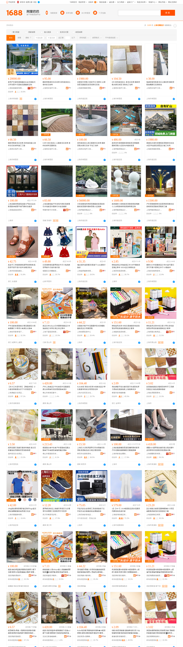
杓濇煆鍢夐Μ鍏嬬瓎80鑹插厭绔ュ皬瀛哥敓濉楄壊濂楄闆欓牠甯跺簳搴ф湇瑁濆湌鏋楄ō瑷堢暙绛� (160, 571)
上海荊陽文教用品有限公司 (154, 332)
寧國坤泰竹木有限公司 (50, 210)
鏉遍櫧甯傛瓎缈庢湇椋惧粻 (120, 636)
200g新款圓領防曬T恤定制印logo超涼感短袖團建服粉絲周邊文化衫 (22, 510)
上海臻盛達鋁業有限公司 (16, 210)
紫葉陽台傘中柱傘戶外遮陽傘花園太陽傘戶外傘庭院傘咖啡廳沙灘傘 (56, 449)
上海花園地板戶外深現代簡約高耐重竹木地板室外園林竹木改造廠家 (56, 205)
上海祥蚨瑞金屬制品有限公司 (120, 454)
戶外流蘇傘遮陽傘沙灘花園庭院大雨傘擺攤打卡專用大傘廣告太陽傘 (21, 327)
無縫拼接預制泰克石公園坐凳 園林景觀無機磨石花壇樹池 (160, 83)
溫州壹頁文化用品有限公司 (16, 454)
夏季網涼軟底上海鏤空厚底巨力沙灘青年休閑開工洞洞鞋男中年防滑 (56, 510)
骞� (34, 575)
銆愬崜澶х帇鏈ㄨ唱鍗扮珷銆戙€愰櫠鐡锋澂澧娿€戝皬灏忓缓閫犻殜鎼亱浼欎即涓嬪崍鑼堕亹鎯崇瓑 (21, 631)
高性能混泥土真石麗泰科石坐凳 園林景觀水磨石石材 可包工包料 (91, 144)
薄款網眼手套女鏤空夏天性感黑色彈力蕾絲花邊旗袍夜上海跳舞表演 (125, 388)
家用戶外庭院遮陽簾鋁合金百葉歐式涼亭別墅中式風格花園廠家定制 (21, 83)
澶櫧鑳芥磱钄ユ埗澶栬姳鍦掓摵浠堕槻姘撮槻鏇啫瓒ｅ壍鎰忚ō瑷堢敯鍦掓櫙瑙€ (91, 571)
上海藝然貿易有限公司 (120, 332)
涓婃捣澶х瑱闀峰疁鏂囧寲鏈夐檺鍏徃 (85, 636)
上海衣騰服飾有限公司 (16, 515)
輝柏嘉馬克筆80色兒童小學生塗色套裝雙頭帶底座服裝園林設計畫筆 (160, 327)
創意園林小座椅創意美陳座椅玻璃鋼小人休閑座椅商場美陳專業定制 (125, 205)
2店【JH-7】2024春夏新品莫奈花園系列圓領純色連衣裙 (126, 510)
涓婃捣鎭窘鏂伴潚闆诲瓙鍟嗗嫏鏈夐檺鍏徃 (16, 576)
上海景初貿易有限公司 (120, 271)
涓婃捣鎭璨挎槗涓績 (85, 576)
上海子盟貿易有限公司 (50, 332)
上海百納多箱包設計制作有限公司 (85, 515)
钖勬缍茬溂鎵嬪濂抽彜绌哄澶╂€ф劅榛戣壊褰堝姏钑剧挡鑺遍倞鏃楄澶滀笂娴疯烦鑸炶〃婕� (126, 631)
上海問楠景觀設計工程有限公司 (120, 149)
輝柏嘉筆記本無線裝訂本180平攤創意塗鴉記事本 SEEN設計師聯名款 (126, 266)
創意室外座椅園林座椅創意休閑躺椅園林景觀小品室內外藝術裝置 (125, 144)
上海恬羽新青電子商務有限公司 (16, 332)
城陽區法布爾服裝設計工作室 (50, 271)
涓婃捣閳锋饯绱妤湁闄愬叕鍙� (154, 636)
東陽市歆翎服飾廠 (119, 393)
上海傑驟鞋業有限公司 (154, 454)
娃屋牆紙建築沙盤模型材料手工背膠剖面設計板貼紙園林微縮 (160, 388)
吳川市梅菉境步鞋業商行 (50, 515)
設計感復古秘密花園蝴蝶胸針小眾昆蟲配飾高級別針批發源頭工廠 (160, 510)
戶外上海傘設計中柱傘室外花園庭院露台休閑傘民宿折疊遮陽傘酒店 (56, 388)
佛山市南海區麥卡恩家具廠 (50, 393)
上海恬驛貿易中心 (84, 332)
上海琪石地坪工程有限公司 (50, 88)
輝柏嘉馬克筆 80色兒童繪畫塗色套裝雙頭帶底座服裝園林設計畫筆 (126, 327)
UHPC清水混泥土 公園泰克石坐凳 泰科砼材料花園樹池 (56, 144)
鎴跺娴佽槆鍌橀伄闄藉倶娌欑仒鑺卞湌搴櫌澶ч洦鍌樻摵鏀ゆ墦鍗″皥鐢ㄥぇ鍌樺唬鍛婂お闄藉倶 (22, 571)
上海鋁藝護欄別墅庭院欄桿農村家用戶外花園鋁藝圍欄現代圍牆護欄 (125, 449)
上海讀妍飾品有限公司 (154, 515)
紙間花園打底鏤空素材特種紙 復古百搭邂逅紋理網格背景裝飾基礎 (22, 449)
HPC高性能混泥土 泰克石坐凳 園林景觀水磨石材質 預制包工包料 (126, 83)
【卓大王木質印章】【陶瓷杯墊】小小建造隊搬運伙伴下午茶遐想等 (21, 388)
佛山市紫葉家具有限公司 (50, 454)
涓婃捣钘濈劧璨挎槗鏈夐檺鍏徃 (120, 576)
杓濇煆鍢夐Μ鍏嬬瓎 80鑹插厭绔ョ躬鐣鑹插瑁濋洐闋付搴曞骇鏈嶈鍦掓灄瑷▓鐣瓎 (126, 571)
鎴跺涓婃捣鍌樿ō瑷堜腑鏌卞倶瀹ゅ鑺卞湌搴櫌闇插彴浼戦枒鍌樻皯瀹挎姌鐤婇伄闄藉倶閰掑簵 (57, 631)
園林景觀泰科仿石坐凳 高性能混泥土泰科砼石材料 (56, 83)
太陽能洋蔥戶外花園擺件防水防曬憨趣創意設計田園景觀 (91, 327)
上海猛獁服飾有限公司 (85, 271)
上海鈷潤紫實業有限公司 (154, 393)
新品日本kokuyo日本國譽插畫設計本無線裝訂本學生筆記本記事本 (56, 327)
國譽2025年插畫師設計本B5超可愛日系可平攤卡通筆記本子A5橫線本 (160, 266)
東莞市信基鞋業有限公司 (85, 454)
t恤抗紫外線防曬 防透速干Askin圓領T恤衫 (91, 266)
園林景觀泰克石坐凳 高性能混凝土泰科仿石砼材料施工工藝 (22, 144)
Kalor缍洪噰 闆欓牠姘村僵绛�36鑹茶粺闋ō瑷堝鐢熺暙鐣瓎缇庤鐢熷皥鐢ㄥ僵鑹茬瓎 (91, 631)
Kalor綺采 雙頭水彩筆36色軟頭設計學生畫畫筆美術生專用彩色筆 (91, 388)
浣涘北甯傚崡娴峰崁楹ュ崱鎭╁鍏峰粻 (50, 636)
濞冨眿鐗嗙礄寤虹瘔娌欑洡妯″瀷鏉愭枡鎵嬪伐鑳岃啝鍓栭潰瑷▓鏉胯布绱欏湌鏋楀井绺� (160, 631)
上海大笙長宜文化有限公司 (85, 393)
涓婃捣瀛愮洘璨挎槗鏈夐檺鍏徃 (50, 576)
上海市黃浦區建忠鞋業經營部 (16, 271)
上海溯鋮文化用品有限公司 (16, 393)
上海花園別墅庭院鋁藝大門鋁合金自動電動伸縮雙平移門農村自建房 (21, 205)
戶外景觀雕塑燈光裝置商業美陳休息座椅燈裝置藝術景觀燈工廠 (160, 205)
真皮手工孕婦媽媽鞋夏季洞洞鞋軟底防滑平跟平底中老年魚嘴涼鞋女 (21, 266)
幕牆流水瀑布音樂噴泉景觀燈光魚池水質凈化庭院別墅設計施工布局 (160, 144)
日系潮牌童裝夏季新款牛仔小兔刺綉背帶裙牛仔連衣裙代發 (56, 266)
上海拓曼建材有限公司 (16, 88)
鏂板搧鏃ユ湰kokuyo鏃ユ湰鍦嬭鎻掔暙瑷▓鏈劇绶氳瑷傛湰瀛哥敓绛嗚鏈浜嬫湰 (57, 571)
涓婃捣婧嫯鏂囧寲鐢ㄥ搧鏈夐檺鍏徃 (16, 636)
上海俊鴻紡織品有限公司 (120, 515)
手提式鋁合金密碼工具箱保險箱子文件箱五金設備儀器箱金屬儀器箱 (91, 510)
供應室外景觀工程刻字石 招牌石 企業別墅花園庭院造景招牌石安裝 (91, 83)
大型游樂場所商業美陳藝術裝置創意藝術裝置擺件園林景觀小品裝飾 (91, 205)
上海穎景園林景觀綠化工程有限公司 (85, 88)
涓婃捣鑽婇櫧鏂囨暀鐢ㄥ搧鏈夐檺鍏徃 (154, 576)
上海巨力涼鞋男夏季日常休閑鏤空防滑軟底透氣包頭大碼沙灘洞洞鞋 (91, 449)
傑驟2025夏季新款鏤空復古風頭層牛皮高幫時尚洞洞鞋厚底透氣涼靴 (160, 449)
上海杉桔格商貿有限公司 (154, 271)
